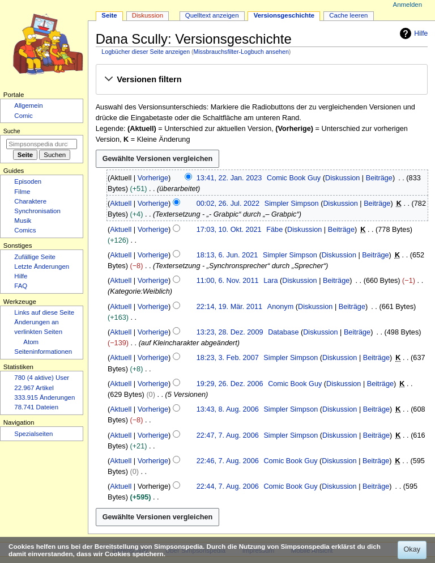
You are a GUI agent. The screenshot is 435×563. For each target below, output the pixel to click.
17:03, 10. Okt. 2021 (229, 230)
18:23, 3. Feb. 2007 (228, 358)
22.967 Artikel (33, 387)
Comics (25, 230)
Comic (23, 115)
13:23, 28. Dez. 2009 (230, 332)
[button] (261, 79)
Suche (11, 131)
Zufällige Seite (35, 256)
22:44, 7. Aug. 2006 (228, 486)
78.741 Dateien (36, 407)
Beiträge (379, 178)
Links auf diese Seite (44, 312)
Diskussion (342, 178)
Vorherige (153, 178)
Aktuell (120, 204)
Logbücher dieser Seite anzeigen (145, 51)
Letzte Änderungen (41, 266)
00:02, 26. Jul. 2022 (228, 204)
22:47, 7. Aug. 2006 (228, 435)
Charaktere (30, 201)
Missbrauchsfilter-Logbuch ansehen (241, 51)
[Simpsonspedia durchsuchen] (41, 144)
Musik (22, 220)
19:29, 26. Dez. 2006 (230, 384)
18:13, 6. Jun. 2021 (227, 255)
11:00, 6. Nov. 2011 (228, 281)
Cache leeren (348, 15)
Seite (109, 15)
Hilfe (412, 33)
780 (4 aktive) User (41, 377)
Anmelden (408, 4)
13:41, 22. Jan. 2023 (229, 178)
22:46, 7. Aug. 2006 (228, 461)
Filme (22, 191)
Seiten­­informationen (43, 351)
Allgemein (28, 105)
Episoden (27, 181)
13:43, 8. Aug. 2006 (228, 409)
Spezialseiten (33, 433)
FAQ (20, 285)
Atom (31, 341)
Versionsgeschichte (284, 15)
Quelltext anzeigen (212, 15)
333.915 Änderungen (44, 397)
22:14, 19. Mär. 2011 (229, 307)
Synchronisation (37, 211)
